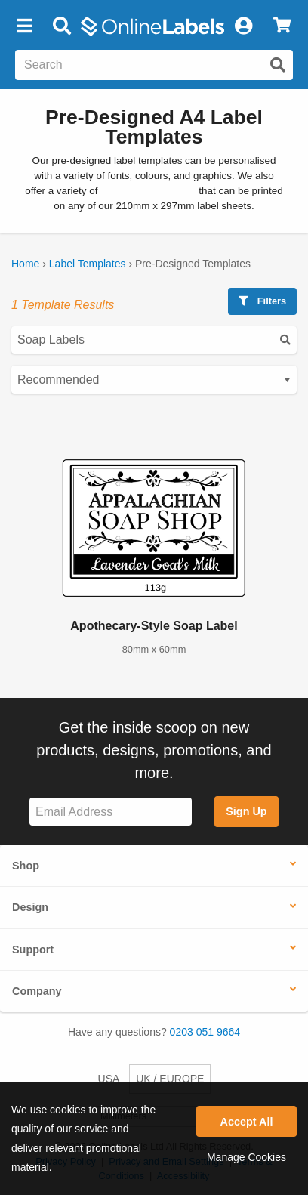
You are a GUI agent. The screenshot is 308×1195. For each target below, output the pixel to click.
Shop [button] (25, 866)
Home (25, 264)
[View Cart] (282, 26)
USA (109, 1079)
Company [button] (37, 991)
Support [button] (33, 949)
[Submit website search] (277, 65)
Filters (262, 301)
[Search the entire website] (154, 65)
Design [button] (30, 907)
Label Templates (87, 264)
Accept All (246, 1122)
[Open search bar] (61, 26)
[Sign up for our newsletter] (110, 812)
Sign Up (246, 811)
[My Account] (243, 26)
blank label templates (148, 190)
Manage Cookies (246, 1157)
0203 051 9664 (205, 1032)
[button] (24, 26)
